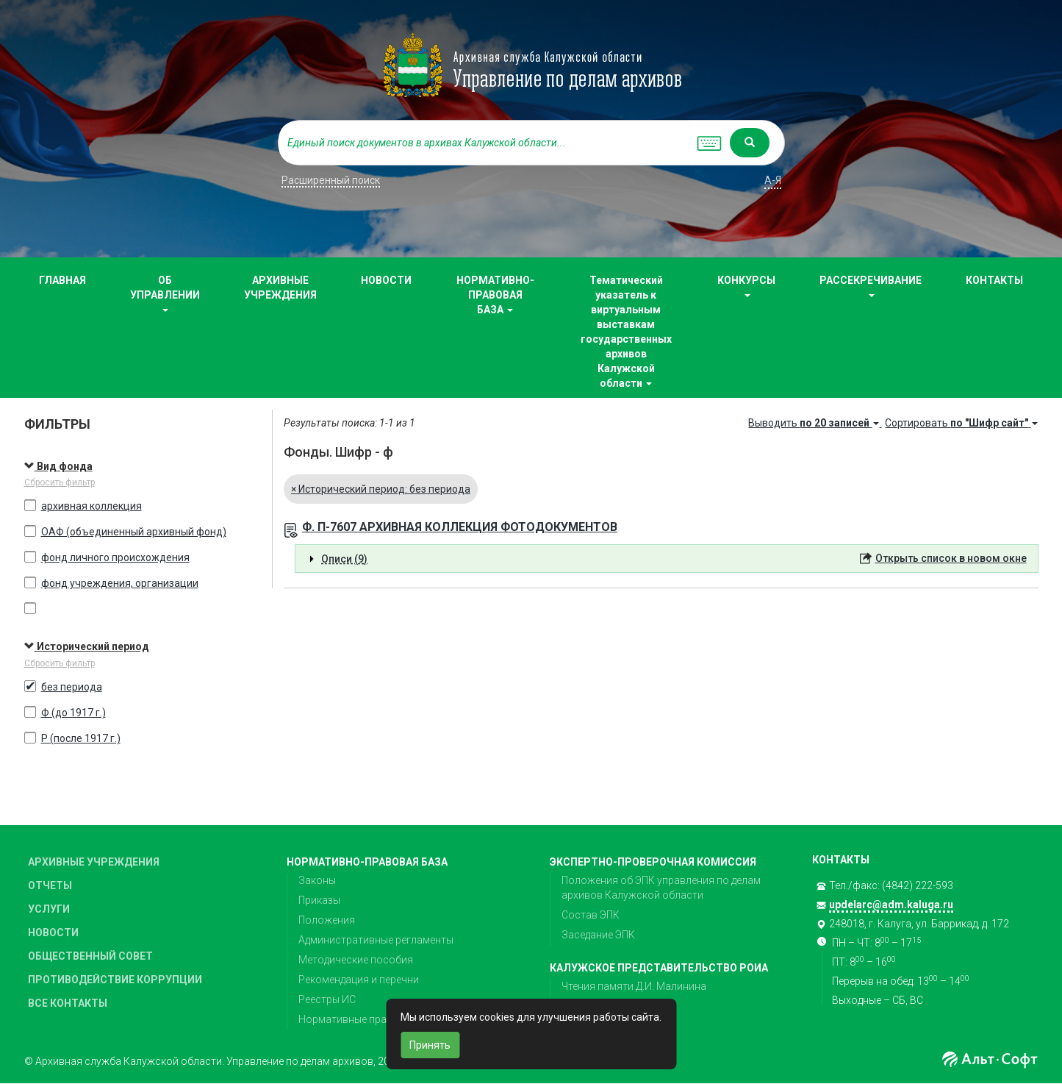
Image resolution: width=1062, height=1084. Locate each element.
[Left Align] (749, 142)
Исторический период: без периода (380, 489)
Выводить (814, 423)
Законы (317, 880)
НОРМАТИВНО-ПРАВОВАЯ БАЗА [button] (495, 294)
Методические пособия (355, 960)
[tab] (666, 559)
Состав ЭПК (591, 915)
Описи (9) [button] (344, 559)
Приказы (319, 900)
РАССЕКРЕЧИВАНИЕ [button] (870, 285)
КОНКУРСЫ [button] (746, 285)
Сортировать (961, 423)
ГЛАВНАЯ (62, 280)
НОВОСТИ (386, 280)
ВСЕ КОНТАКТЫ (67, 1003)
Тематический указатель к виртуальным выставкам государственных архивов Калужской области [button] (626, 331)
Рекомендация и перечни (358, 979)
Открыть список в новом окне (951, 558)
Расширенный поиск (330, 180)
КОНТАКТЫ (994, 280)
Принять (430, 1045)
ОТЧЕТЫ (50, 885)
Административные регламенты (375, 940)
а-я (772, 180)
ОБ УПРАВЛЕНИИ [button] (165, 293)
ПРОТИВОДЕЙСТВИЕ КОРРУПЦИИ (115, 979)
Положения (326, 920)
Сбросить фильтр (59, 482)
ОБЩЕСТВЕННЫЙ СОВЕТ (90, 956)
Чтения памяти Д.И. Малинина (634, 986)
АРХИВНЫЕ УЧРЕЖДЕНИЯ (280, 287)
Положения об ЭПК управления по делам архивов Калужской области (661, 887)
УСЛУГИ (49, 909)
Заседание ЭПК (598, 935)
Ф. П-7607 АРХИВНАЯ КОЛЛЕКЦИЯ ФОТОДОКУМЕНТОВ (459, 527)
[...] (484, 143)
